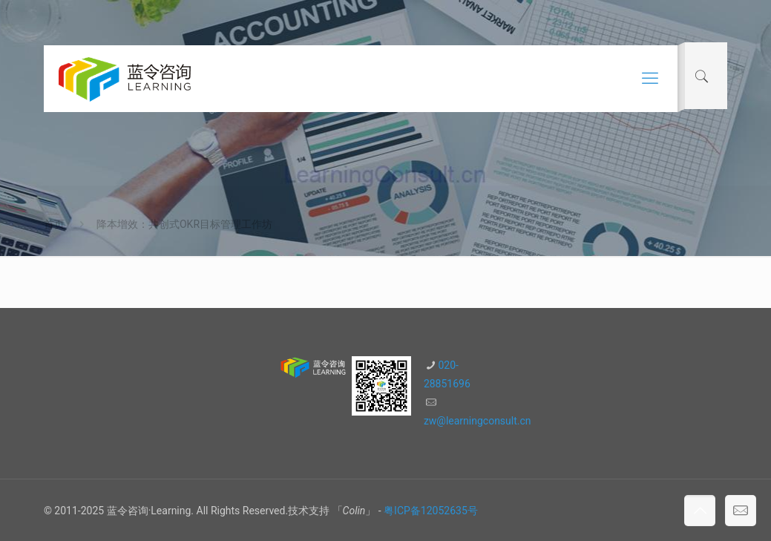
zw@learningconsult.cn (477, 421)
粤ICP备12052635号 (431, 511)
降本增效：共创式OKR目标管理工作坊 (184, 224)
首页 (54, 224)
